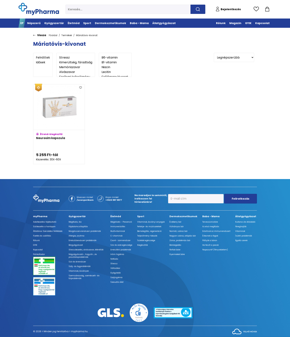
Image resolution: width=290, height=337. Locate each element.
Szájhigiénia (116, 277)
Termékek (66, 35)
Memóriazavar (76, 67)
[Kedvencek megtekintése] (257, 9)
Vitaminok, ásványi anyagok (151, 222)
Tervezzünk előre (210, 222)
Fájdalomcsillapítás (78, 226)
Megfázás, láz (75, 222)
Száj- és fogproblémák (79, 266)
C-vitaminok (116, 235)
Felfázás (114, 259)
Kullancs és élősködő (245, 222)
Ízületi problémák (243, 235)
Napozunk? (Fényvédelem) (215, 249)
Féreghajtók (240, 226)
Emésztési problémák (120, 249)
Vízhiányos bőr (176, 226)
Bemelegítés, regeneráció (149, 231)
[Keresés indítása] (197, 9)
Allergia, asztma (76, 235)
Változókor (115, 268)
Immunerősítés (117, 226)
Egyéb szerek (241, 240)
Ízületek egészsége (146, 240)
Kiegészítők (142, 245)
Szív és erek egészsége (121, 245)
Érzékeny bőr (175, 222)
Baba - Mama (211, 216)
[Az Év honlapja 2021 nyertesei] (139, 312)
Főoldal (53, 35)
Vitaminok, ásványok (79, 271)
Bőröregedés (175, 245)
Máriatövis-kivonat (86, 35)
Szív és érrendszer (77, 261)
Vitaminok (240, 231)
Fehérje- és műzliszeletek (149, 226)
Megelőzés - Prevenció (121, 222)
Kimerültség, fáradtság (76, 62)
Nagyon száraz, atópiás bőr (182, 235)
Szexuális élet (117, 282)
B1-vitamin (115, 62)
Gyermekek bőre (177, 254)
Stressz (76, 57)
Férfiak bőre (174, 249)
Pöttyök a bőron (209, 240)
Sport (140, 216)
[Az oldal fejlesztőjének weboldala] (244, 331)
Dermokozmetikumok (183, 216)
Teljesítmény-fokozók (147, 235)
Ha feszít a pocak (210, 245)
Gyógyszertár (77, 216)
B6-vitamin (115, 57)
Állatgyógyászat (245, 216)
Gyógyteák (115, 272)
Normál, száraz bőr (178, 231)
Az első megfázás (210, 226)
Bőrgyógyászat (76, 245)
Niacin (115, 67)
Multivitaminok (117, 231)
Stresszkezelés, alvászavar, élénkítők (86, 249)
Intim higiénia (117, 254)
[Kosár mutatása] (267, 9)
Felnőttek (43, 57)
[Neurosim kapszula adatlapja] (59, 124)
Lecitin (115, 72)
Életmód (115, 216)
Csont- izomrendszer (120, 240)
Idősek (43, 62)
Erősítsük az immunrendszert (216, 231)
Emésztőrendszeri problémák (82, 240)
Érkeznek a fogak (210, 235)
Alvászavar (76, 72)
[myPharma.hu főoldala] (38, 9)
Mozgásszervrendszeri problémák (85, 231)
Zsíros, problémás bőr (179, 240)
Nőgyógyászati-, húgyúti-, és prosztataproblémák (83, 255)
